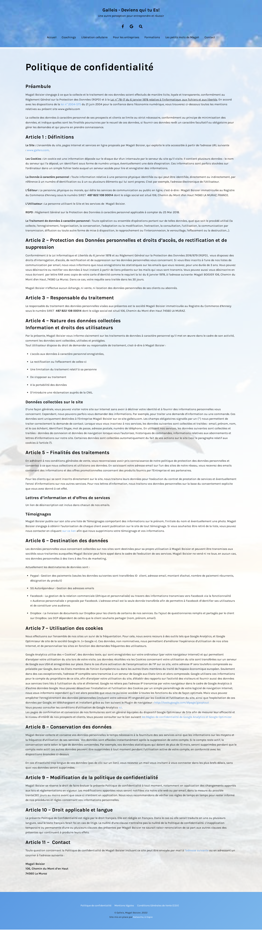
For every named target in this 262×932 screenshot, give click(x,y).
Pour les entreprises (126, 39)
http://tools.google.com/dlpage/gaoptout (181, 705)
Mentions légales (124, 907)
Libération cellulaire (94, 39)
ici (120, 710)
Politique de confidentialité (96, 907)
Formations (152, 39)
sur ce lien (69, 533)
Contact (210, 39)
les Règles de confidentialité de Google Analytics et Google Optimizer (187, 719)
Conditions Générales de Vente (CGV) (158, 907)
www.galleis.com (38, 152)
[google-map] (131, 28)
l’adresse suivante (197, 853)
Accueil (51, 39)
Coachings (69, 39)
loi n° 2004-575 (71, 106)
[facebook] (122, 28)
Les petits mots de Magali (182, 39)
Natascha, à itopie (143, 919)
